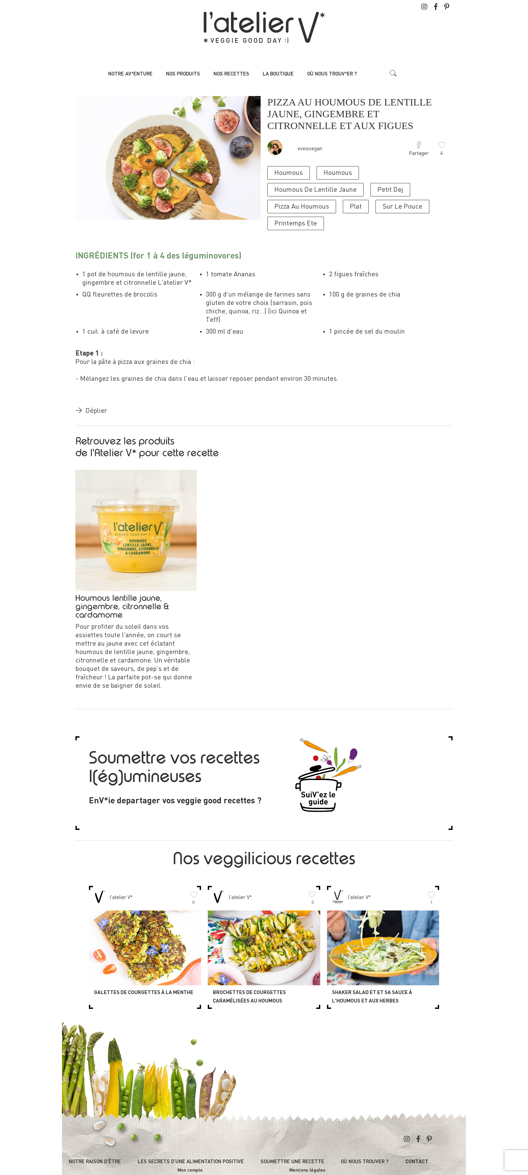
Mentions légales (307, 1170)
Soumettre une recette (292, 1161)
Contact (416, 1162)
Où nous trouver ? (365, 1161)
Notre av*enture (130, 73)
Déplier (91, 411)
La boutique (278, 73)
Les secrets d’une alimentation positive (191, 1161)
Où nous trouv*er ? (332, 73)
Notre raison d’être (95, 1161)
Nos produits (183, 73)
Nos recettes (231, 73)
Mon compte (190, 1170)
